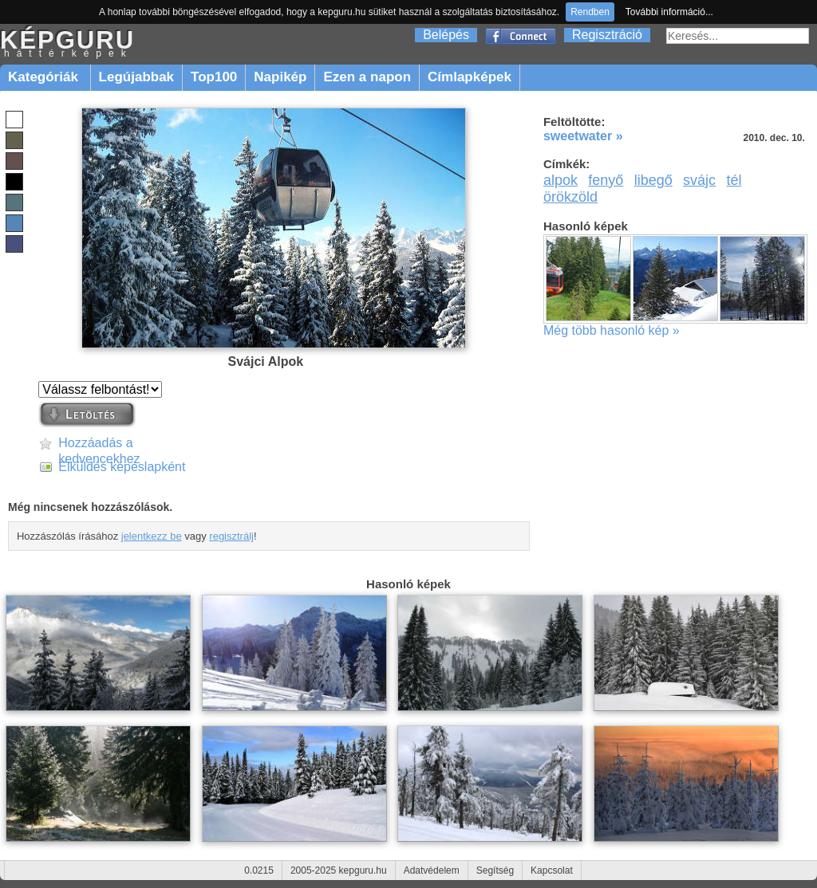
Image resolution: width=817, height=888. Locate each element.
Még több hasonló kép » (611, 330)
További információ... (669, 12)
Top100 (214, 76)
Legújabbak (136, 76)
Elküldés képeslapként (121, 466)
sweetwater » (583, 136)
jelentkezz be (151, 536)
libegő (653, 180)
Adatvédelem (432, 870)
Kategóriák (45, 76)
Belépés (446, 34)
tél (733, 180)
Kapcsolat (552, 870)
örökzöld (570, 197)
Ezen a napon (367, 76)
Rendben (590, 12)
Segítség (495, 870)
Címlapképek (469, 76)
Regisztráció (607, 34)
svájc (699, 180)
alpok (560, 180)
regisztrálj (231, 536)
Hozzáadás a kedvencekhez (99, 443)
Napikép (280, 76)
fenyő (605, 180)
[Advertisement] (678, 465)
